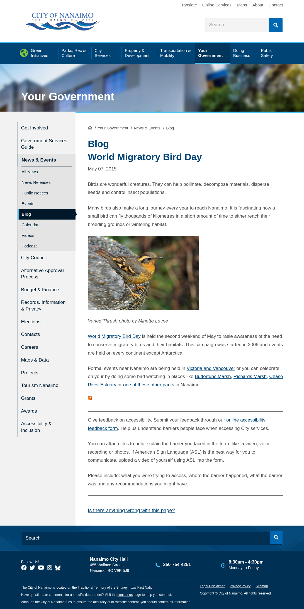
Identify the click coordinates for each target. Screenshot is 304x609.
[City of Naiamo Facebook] (24, 567)
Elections (32, 321)
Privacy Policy (240, 586)
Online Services (217, 5)
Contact (276, 5)
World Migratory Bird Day (114, 336)
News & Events (147, 128)
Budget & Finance (42, 285)
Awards (30, 405)
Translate (188, 5)
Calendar (30, 222)
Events (28, 200)
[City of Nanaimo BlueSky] (59, 567)
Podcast (29, 243)
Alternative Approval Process (42, 269)
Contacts (31, 333)
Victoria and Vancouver (211, 367)
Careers (30, 345)
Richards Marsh (250, 376)
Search (276, 25)
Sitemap (262, 586)
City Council (35, 254)
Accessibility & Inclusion (38, 420)
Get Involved (36, 127)
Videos (28, 232)
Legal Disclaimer (212, 586)
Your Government (68, 96)
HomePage (90, 127)
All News (30, 169)
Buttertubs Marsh (213, 376)
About (257, 5)
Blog (26, 211)
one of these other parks (148, 384)
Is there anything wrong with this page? (131, 510)
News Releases (36, 179)
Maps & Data (36, 357)
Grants (29, 393)
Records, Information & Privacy (37, 302)
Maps (242, 5)
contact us (125, 594)
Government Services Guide (39, 142)
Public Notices (35, 190)
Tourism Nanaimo (41, 381)
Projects (30, 369)
